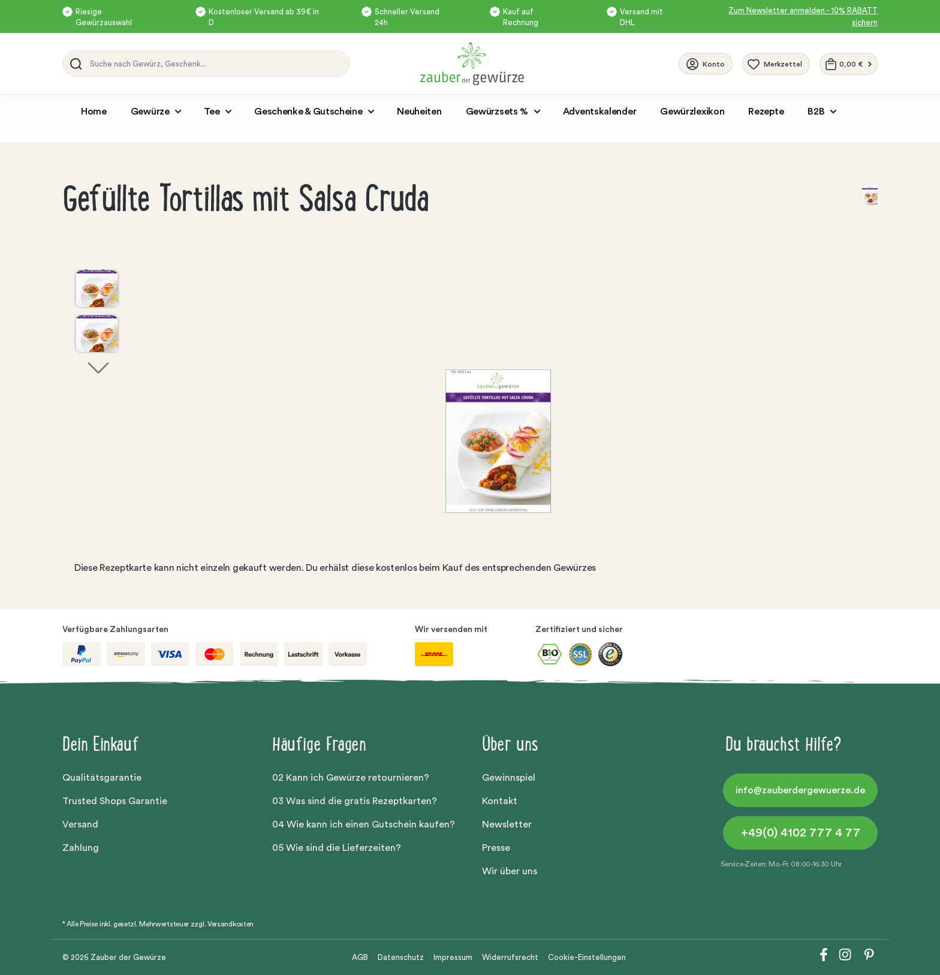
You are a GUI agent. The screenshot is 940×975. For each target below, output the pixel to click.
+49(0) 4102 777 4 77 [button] (800, 833)
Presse (496, 848)
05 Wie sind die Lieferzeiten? (336, 848)
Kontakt (499, 801)
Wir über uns (509, 871)
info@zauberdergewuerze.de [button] (800, 790)
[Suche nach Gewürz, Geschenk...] (217, 63)
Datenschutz (401, 957)
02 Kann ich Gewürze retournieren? (350, 778)
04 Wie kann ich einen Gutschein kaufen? (363, 824)
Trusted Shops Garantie (114, 801)
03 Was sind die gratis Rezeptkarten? (354, 801)
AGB (360, 957)
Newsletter (507, 824)
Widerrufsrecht (510, 957)
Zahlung (80, 848)
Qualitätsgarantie (101, 778)
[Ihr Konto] (706, 63)
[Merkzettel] (776, 64)
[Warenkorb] (849, 64)
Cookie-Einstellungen (587, 957)
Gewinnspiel (508, 778)
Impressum (452, 957)
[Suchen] (74, 63)
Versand (80, 824)
